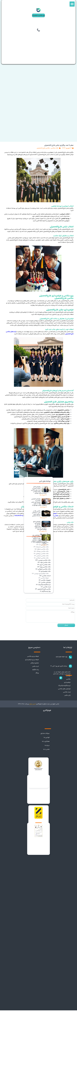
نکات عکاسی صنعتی (41, 631)
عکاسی (68, 750)
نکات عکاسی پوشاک (41, 627)
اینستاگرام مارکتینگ (43, 660)
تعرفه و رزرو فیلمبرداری (32, 730)
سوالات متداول (45, 804)
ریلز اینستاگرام (45, 667)
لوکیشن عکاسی (45, 658)
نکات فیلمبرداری (45, 647)
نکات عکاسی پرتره (44, 642)
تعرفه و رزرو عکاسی (33, 727)
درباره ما (47, 816)
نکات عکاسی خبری (44, 640)
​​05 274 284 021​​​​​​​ (61, 727)
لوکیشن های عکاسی (64, 759)
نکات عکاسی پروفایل (41, 629)
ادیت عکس (35, 737)
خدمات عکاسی (45, 651)
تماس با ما (46, 820)
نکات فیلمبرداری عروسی (40, 649)
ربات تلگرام (35, 740)
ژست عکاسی (46, 662)
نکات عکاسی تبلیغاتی (43, 645)
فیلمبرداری (67, 753)
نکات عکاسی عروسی (43, 636)
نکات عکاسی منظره (42, 625)
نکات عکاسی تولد (44, 638)
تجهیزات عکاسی (45, 656)
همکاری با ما (46, 812)
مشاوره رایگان (34, 734)
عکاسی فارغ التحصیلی (43, 148)
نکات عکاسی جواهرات (41, 618)
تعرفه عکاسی (43, 654)
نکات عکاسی (54, 148)
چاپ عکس (67, 766)
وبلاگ (37, 743)
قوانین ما (47, 808)
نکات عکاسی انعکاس (41, 634)
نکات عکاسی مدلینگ (41, 622)
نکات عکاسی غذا (42, 620)
